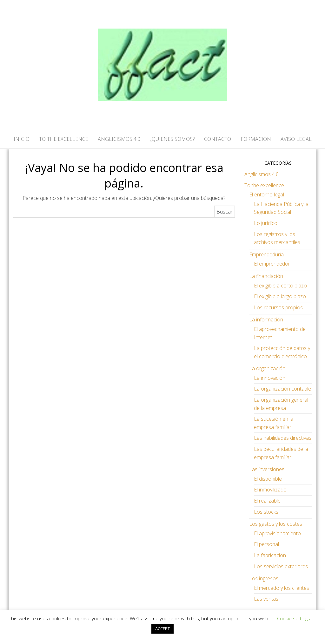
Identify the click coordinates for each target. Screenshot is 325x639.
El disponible (268, 478)
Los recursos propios (278, 307)
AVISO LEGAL (296, 138)
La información (266, 319)
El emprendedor (272, 263)
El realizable (267, 500)
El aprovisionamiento (277, 533)
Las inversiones (266, 469)
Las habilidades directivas (282, 437)
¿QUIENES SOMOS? (172, 138)
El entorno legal (266, 194)
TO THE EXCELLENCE (63, 138)
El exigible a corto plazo (280, 285)
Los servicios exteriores (281, 566)
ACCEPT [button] (162, 628)
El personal (266, 544)
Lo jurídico (265, 223)
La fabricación (270, 555)
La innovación (269, 377)
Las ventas (266, 598)
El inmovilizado (270, 489)
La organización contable (282, 388)
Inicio (22, 138)
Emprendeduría (266, 254)
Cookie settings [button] (293, 618)
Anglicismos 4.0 (261, 174)
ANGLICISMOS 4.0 (119, 138)
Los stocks (266, 511)
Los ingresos (263, 578)
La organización (267, 368)
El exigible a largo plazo (280, 296)
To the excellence (264, 185)
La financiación (266, 276)
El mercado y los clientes (281, 587)
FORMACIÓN (256, 138)
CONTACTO (217, 138)
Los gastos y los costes (275, 523)
